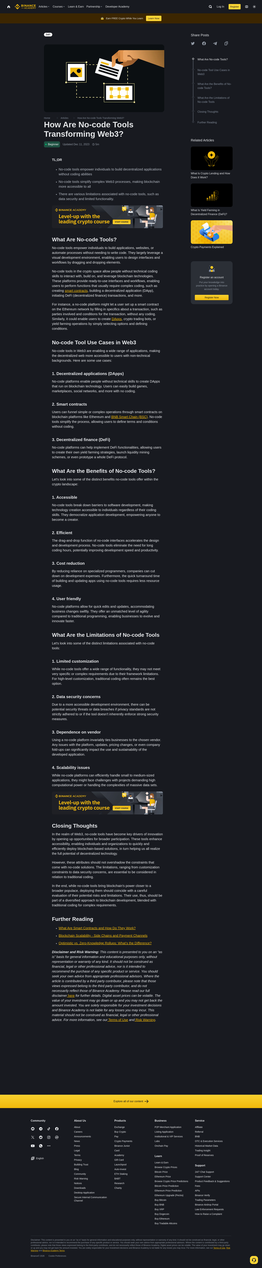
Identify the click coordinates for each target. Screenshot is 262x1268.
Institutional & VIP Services (169, 1136)
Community (80, 1174)
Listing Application (164, 1131)
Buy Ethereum (162, 1218)
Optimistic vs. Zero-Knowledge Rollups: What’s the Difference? (105, 943)
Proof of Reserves (204, 1155)
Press (77, 1145)
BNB (197, 1136)
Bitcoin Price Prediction (167, 1186)
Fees (197, 1186)
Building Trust (81, 1164)
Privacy (78, 1160)
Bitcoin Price (161, 1172)
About (77, 1127)
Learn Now (153, 18)
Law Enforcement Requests (209, 1209)
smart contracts (76, 290)
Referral (199, 1131)
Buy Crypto (120, 1131)
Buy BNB (159, 1204)
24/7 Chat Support (204, 1172)
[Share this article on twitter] (193, 43)
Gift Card (119, 1160)
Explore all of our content (131, 1101)
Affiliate (199, 1127)
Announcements (82, 1136)
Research (119, 1183)
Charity (118, 1188)
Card (116, 1150)
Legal (77, 1150)
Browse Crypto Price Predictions (171, 1181)
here (71, 995)
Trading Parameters (205, 1200)
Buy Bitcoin (160, 1200)
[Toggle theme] (254, 6)
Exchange (119, 1127)
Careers (78, 1131)
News (77, 1141)
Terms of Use (118, 1020)
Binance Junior (122, 1145)
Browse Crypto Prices (166, 1167)
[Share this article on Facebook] (204, 43)
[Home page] (25, 6)
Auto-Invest (120, 1169)
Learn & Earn (162, 1162)
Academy (119, 1155)
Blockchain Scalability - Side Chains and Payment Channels (103, 935)
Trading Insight (202, 1150)
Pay (116, 1136)
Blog (76, 1169)
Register (234, 6)
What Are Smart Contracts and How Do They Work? (97, 928)
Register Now (212, 297)
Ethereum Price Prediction (168, 1190)
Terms (77, 1155)
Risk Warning (145, 1020)
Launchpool (120, 1164)
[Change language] (247, 7)
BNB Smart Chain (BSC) (129, 417)
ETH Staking (120, 1174)
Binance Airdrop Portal (206, 1204)
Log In (220, 6)
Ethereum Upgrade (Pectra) (169, 1195)
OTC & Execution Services (209, 1141)
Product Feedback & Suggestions (212, 1181)
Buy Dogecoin (162, 1214)
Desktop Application (84, 1192)
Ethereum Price (163, 1176)
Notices (78, 1183)
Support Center (203, 1176)
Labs (157, 1141)
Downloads (80, 1188)
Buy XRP (159, 1209)
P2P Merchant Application (168, 1127)
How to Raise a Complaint (208, 1214)
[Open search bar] (209, 7)
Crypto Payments (123, 1141)
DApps (117, 319)
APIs (197, 1190)
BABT (117, 1178)
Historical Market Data (206, 1145)
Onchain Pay (161, 1145)
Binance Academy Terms (54, 1250)
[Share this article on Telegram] (215, 43)
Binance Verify (202, 1195)
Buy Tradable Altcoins (166, 1223)
